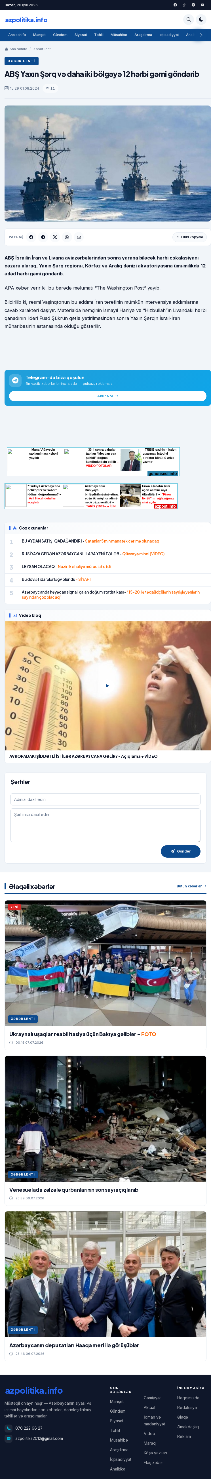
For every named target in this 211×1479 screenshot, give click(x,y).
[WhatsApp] (67, 237)
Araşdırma (144, 35)
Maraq (150, 1443)
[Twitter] (184, 5)
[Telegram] (193, 5)
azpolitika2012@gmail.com (39, 1438)
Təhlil (99, 35)
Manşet (39, 35)
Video (149, 1433)
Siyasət (81, 35)
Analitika (194, 35)
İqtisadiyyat (170, 35)
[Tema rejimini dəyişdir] (201, 19)
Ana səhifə (17, 35)
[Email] (79, 237)
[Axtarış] (188, 19)
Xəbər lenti (42, 49)
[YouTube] (202, 5)
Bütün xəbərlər (191, 886)
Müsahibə (119, 35)
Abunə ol (107, 396)
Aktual (149, 1407)
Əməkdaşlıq (188, 1426)
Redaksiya (187, 1407)
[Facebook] (175, 5)
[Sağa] (201, 35)
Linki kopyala (189, 237)
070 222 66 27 (29, 1428)
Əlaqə (182, 1417)
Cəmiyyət (152, 1397)
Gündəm (60, 35)
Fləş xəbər (153, 1462)
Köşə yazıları (155, 1452)
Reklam (184, 1436)
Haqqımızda (188, 1397)
